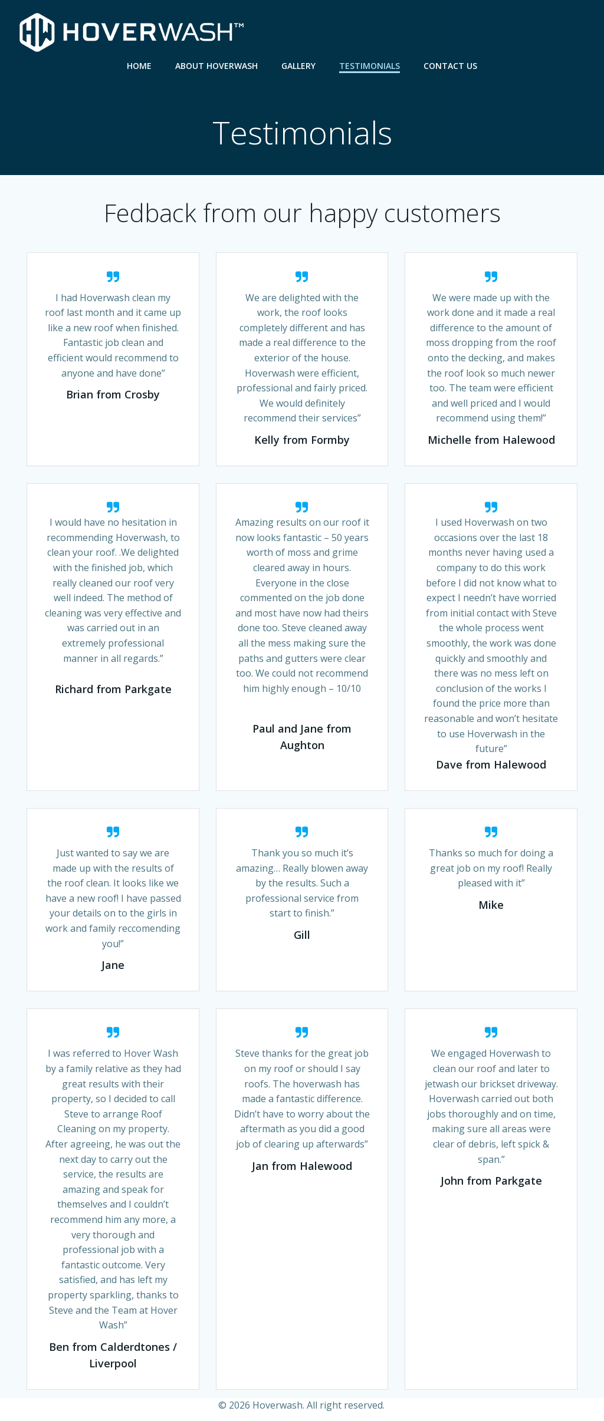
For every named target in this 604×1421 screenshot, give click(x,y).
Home (139, 65)
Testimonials (369, 65)
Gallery (298, 65)
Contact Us (450, 65)
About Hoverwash (216, 65)
